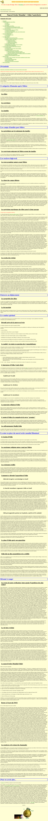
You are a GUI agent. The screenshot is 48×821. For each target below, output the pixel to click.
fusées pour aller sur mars (14, 214)
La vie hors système (8, 58)
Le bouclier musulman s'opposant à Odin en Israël (16, 52)
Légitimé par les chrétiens (11, 41)
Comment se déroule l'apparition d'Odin (12, 50)
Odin (26, 367)
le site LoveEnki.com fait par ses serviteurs (11, 785)
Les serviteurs (7, 23)
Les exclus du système (9, 32)
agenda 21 (3, 782)
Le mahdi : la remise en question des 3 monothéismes (14, 38)
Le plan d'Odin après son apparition (11, 54)
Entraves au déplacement (7, 33)
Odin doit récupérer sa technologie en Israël (14, 51)
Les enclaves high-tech (7, 28)
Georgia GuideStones (40, 115)
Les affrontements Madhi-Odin (10, 45)
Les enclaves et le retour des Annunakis (12, 61)
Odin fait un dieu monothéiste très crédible (12, 55)
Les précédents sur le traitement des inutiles (12, 26)
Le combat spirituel (6, 36)
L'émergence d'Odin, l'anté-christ (10, 39)
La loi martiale (7, 35)
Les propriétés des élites (9, 34)
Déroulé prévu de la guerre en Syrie (11, 37)
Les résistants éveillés (9, 49)
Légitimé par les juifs (11, 40)
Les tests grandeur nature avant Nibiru (11, 29)
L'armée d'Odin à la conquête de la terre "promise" (13, 44)
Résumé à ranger (6, 56)
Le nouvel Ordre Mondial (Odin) (10, 59)
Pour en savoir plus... (6, 62)
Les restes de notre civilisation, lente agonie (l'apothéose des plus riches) (17, 57)
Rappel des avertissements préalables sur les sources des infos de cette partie (13, 69)
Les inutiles (7, 24)
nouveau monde (36, 430)
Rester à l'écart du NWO (9, 60)
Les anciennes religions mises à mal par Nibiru (13, 48)
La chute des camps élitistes (10, 30)
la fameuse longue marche (10, 139)
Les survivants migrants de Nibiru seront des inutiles (14, 27)
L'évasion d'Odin (8, 47)
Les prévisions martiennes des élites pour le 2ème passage (15, 31)
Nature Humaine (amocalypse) (5, 9)
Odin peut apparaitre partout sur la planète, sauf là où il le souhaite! (19, 53)
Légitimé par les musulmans (12, 42)
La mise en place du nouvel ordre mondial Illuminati (12, 46)
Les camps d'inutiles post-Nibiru (8, 25)
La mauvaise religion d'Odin (10, 43)
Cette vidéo (32, 802)
